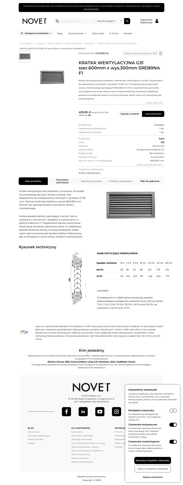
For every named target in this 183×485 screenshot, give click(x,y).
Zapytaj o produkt (129, 114)
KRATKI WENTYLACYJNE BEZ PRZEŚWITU (117, 43)
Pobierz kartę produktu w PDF (141, 53)
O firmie (113, 33)
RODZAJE (89, 43)
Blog (60, 33)
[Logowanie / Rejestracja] (149, 21)
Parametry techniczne (62, 181)
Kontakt (128, 33)
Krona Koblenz (78, 361)
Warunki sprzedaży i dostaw (85, 447)
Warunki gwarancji (80, 454)
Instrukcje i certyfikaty (82, 435)
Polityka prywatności (125, 435)
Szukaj (127, 21)
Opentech (104, 361)
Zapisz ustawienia (153, 477)
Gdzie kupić (98, 33)
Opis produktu (33, 181)
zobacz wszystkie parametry (149, 165)
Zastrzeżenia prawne (125, 439)
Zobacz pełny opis (154, 103)
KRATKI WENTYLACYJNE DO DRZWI (65, 43)
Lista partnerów (153, 114)
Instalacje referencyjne (39, 435)
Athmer (51, 361)
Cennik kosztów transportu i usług (88, 443)
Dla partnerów (77, 33)
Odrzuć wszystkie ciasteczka (153, 468)
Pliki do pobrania (149, 181)
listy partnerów (91, 9)
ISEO (67, 361)
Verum (131, 361)
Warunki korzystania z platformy (87, 450)
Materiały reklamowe (81, 439)
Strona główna (26, 43)
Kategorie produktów (38, 33)
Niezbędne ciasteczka (141, 410)
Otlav (113, 361)
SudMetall (122, 361)
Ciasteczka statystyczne (142, 424)
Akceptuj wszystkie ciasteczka (152, 460)
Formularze (77, 432)
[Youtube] (99, 411)
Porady (31, 443)
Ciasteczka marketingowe (143, 441)
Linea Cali (93, 361)
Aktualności (33, 432)
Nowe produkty (35, 439)
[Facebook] (66, 411)
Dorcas (60, 361)
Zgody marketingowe (82, 462)
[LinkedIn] (83, 411)
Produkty (40, 43)
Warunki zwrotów (80, 458)
